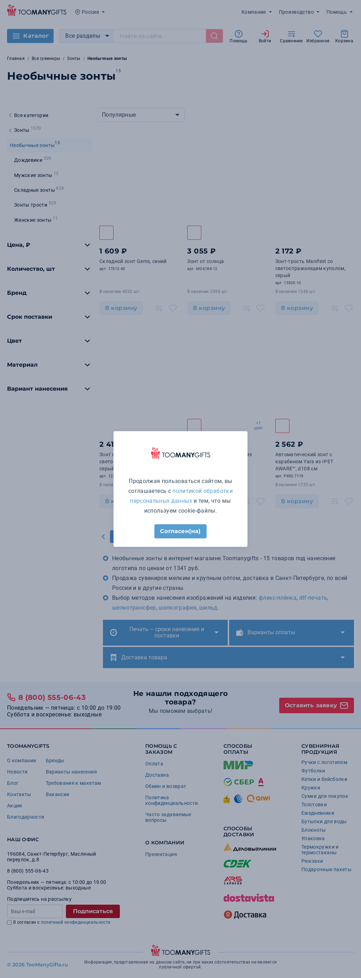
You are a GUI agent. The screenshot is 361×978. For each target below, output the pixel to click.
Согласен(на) (180, 531)
